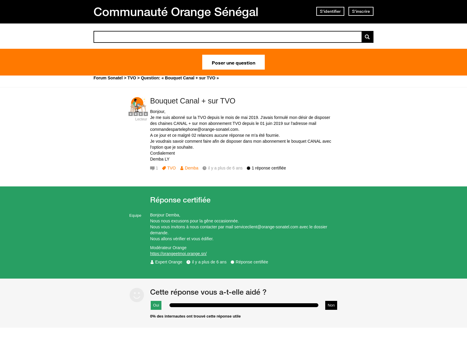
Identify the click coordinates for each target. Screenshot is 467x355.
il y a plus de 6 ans (209, 262)
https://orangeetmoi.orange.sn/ (178, 253)
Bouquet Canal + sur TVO (193, 101)
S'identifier (330, 11)
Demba (191, 168)
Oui (156, 305)
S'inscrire (361, 11)
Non (331, 305)
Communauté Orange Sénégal (176, 11)
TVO (171, 168)
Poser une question (233, 62)
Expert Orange (168, 262)
